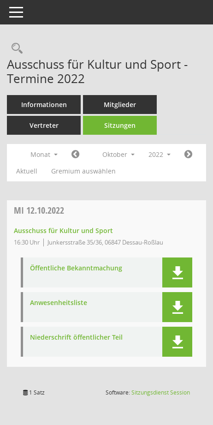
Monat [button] (44, 154)
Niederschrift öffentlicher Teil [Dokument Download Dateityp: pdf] (76, 337)
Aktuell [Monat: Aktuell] (26, 171)
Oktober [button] (118, 154)
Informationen (44, 104)
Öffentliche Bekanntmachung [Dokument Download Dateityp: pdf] (76, 268)
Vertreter (44, 125)
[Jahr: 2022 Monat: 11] (188, 154)
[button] (177, 272)
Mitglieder (120, 104)
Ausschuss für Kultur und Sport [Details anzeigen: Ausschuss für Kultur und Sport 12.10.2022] (63, 230)
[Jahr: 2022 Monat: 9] (75, 154)
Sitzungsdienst (160, 392)
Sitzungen (120, 125)
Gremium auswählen (83, 171)
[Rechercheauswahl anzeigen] (15, 48)
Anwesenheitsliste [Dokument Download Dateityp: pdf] (58, 303)
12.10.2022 (39, 210)
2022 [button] (159, 154)
